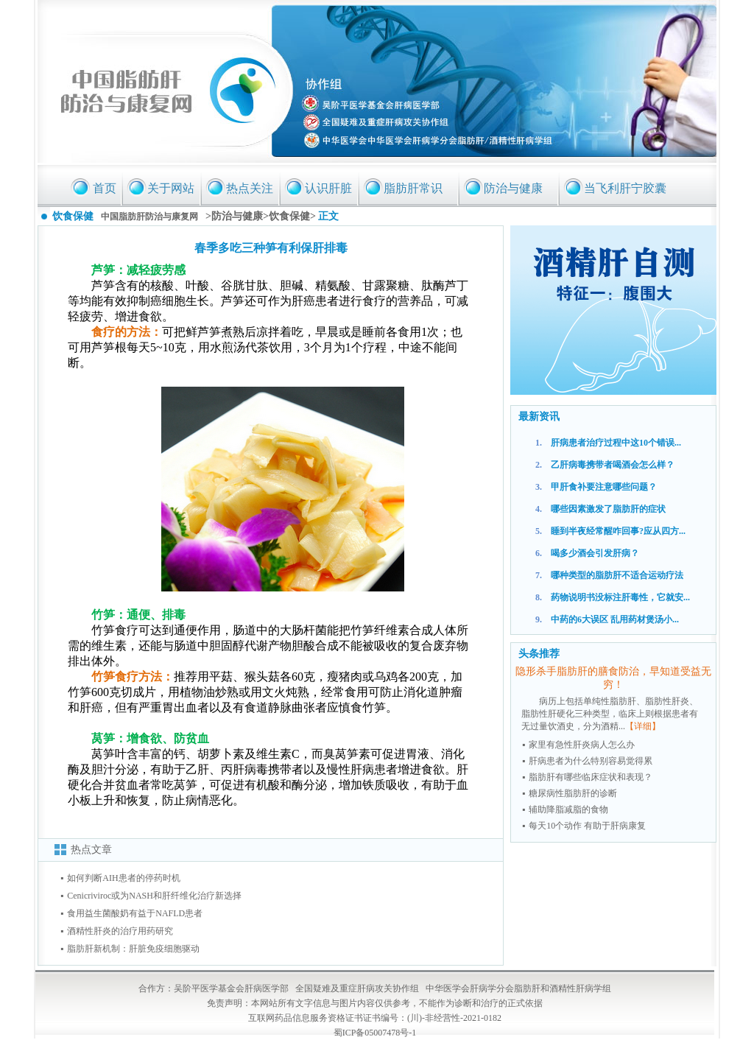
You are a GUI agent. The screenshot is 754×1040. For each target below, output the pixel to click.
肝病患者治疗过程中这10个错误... (616, 443)
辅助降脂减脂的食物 (568, 809)
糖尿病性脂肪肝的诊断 (573, 793)
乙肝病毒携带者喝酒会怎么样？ (612, 465)
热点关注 (249, 188)
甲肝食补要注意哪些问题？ (604, 487)
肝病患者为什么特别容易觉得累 (590, 761)
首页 (104, 188)
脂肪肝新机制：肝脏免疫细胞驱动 (133, 949)
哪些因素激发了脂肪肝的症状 (608, 509)
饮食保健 (289, 216)
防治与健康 (513, 188)
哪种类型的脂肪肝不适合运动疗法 (617, 575)
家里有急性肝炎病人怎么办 (582, 744)
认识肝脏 (328, 188)
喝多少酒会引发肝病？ (595, 553)
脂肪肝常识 (413, 188)
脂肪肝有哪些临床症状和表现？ (590, 777)
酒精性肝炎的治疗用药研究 (120, 931)
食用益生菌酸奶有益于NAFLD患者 (134, 913)
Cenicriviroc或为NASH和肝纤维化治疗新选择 (154, 895)
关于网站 (170, 188)
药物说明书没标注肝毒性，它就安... (620, 597)
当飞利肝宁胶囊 (625, 188)
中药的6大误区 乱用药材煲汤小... (615, 619)
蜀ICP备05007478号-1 (375, 1032)
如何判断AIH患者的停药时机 (123, 878)
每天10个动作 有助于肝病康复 (587, 826)
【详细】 (642, 726)
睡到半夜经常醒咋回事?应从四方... (618, 531)
